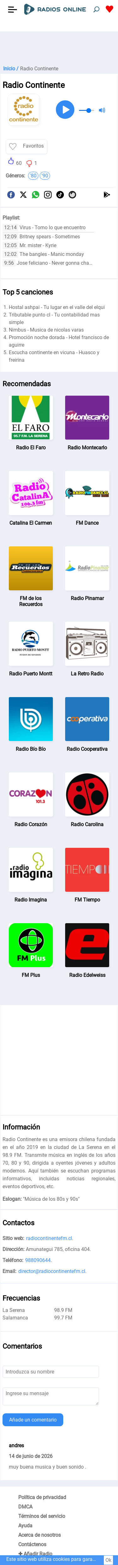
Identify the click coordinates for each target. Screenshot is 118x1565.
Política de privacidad (42, 1497)
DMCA (25, 1507)
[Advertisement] (59, 47)
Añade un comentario (33, 1420)
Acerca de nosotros (39, 1535)
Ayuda (25, 1526)
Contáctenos (32, 1544)
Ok (108, 1560)
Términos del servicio (41, 1516)
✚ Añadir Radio (35, 1554)
